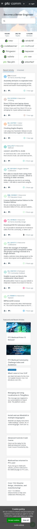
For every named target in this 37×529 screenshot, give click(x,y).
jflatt (8, 75)
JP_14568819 (11, 295)
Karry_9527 (11, 146)
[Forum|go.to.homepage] (11, 3)
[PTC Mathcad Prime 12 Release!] (18, 332)
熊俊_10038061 (12, 195)
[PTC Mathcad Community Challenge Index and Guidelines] (18, 355)
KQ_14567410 (11, 271)
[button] (18, 525)
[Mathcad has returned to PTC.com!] (18, 468)
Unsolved (20, 70)
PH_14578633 (11, 220)
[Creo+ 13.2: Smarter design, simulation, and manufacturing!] (18, 490)
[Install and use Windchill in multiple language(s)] (18, 422)
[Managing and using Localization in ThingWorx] (18, 400)
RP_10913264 (11, 168)
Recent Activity (8, 70)
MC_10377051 (12, 123)
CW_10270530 (12, 98)
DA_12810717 (11, 242)
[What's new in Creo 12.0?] (18, 377)
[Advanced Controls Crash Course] (18, 445)
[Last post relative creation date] (29, 91)
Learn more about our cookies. (23, 516)
